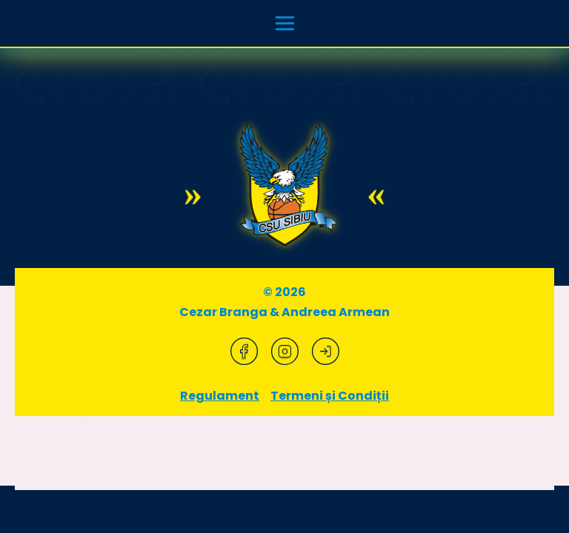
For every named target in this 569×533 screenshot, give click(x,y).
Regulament (219, 395)
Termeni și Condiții (329, 395)
